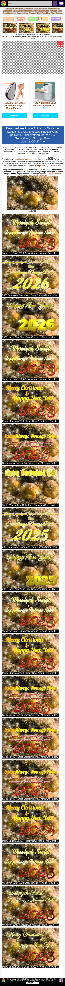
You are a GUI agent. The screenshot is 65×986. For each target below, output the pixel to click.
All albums (49, 981)
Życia (44, 19)
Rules (42, 981)
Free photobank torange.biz (24, 167)
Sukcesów (8, 19)
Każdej (21, 19)
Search (55, 3)
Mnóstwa (56, 19)
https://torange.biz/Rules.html (49, 173)
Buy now (14, 123)
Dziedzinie (33, 19)
